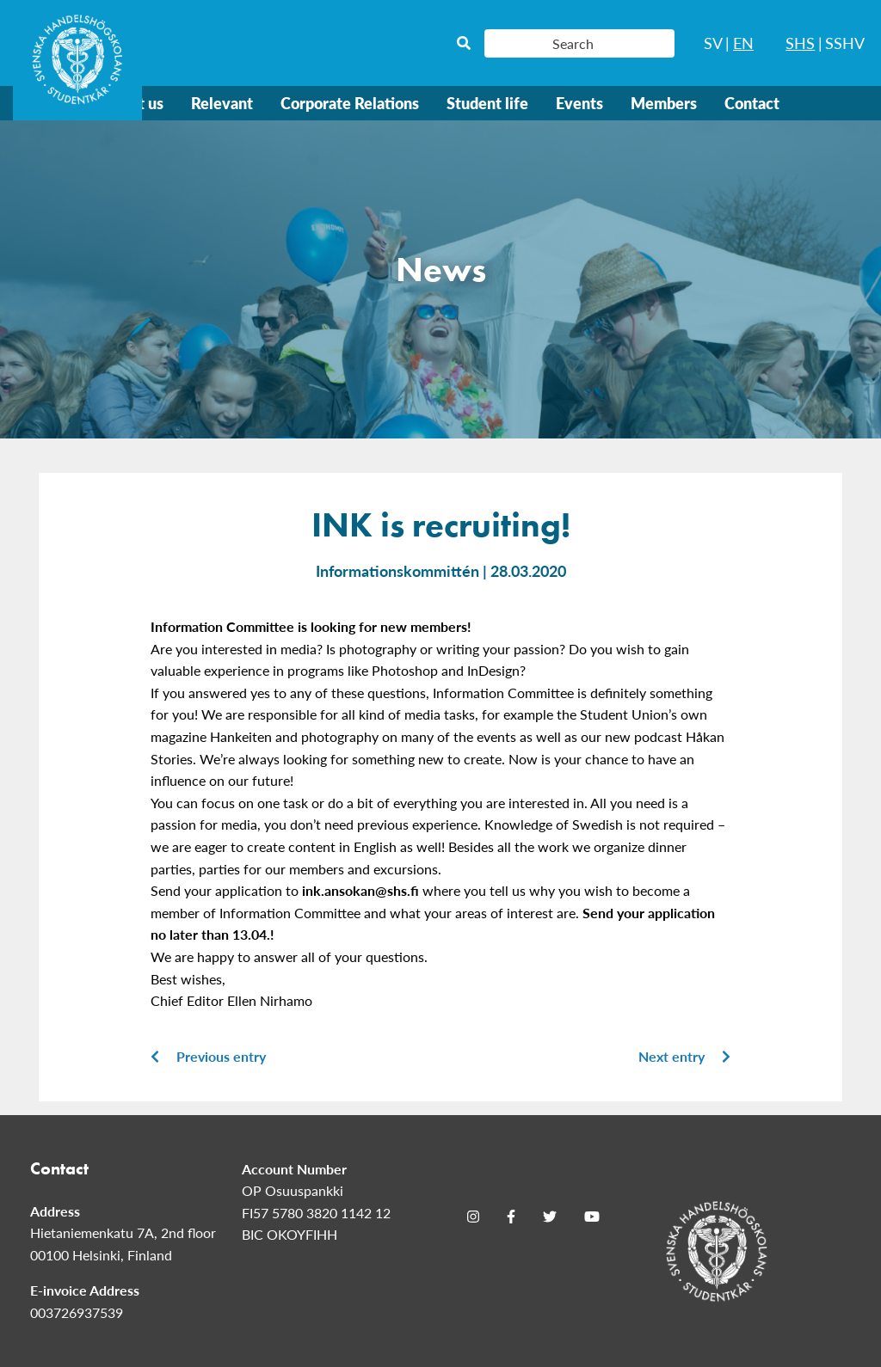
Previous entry (208, 1056)
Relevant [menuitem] (222, 102)
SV (713, 42)
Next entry (684, 1056)
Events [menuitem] (579, 102)
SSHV (845, 42)
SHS (800, 42)
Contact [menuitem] (751, 102)
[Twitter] (549, 1216)
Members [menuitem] (664, 102)
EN (743, 42)
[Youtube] (591, 1216)
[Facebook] (511, 1216)
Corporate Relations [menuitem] (349, 102)
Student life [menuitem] (487, 102)
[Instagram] (473, 1216)
